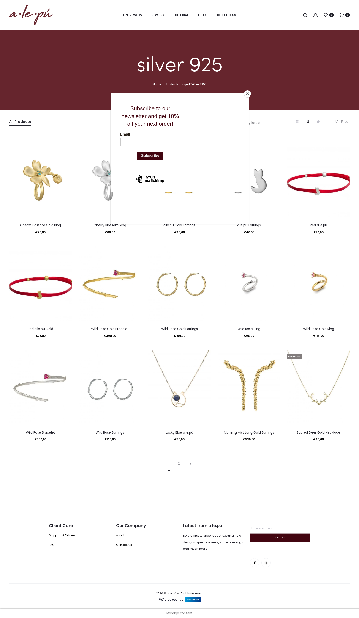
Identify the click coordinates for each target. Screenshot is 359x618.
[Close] (247, 93)
